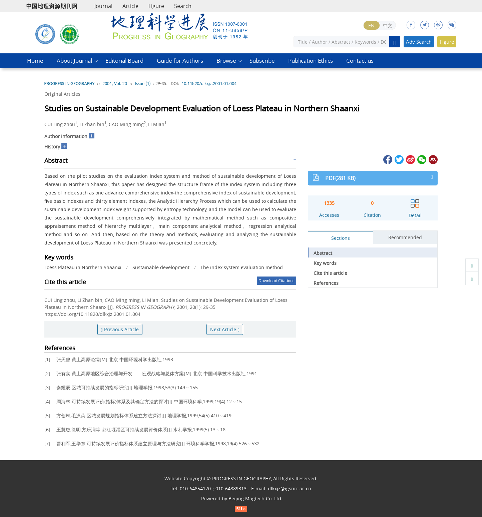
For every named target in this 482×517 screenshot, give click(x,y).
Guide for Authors (180, 60)
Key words (325, 263)
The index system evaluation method (241, 267)
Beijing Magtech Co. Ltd (254, 498)
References (326, 283)
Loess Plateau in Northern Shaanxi (82, 267)
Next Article (224, 329)
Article (130, 6)
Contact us (360, 60)
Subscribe (262, 60)
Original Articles (62, 94)
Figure (156, 6)
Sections (340, 238)
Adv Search (419, 41)
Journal (103, 6)
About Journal (74, 60)
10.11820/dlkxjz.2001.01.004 (208, 83)
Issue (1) (143, 83)
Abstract (323, 253)
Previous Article (120, 329)
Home (35, 60)
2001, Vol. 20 (114, 83)
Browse (226, 60)
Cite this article (330, 273)
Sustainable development (160, 267)
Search (182, 6)
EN (371, 25)
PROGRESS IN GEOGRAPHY (69, 83)
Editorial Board (124, 60)
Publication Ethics (310, 60)
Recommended (405, 237)
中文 (387, 25)
